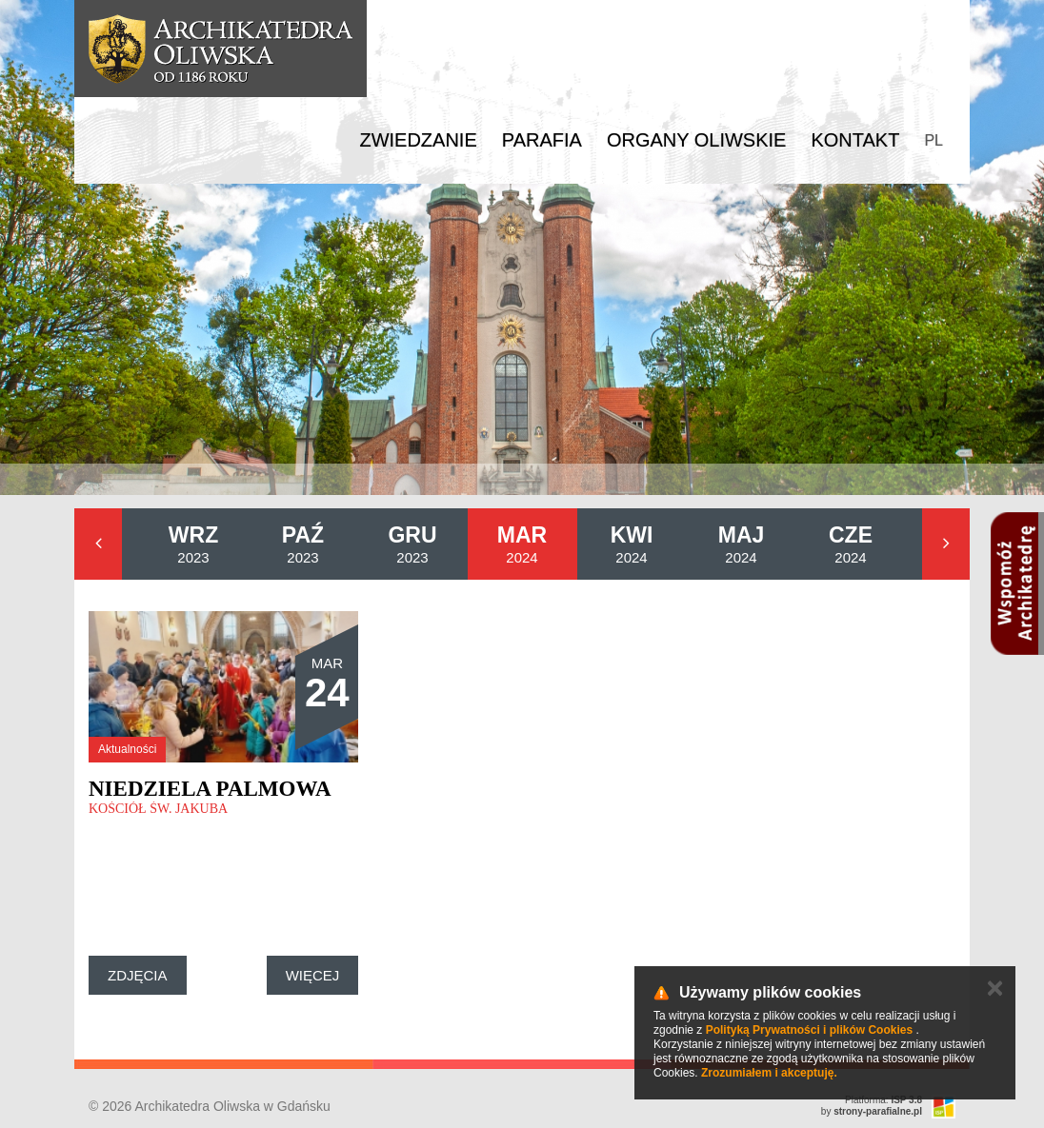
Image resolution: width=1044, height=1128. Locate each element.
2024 (522, 544)
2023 (193, 544)
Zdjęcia (138, 975)
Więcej (313, 975)
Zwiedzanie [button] (417, 139)
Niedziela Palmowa (210, 789)
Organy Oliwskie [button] (697, 139)
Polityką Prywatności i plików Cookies (809, 1030)
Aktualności (127, 749)
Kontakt (855, 139)
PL (933, 140)
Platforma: (883, 1100)
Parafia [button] (542, 139)
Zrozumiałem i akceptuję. (769, 1072)
